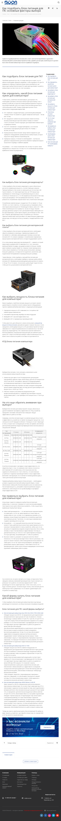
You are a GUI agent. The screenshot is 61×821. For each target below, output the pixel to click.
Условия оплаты (21, 775)
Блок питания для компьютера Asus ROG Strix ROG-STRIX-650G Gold (23, 613)
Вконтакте (41, 815)
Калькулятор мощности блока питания (36, 789)
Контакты (20, 782)
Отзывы (4, 777)
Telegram (53, 815)
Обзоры (34, 779)
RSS (57, 8)
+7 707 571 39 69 (14, 734)
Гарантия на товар (22, 779)
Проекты (19, 786)
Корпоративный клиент (7, 787)
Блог (3, 782)
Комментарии (8, 755)
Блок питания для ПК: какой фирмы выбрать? (53, 143)
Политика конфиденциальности (33, 810)
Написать (47, 727)
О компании (5, 775)
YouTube (57, 815)
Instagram (49, 815)
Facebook (45, 815)
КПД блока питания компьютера (51, 114)
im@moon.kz (27, 798)
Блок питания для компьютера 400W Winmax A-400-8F (19, 682)
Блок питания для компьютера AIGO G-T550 (16, 646)
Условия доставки (22, 777)
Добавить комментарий (30, 761)
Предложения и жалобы (36, 782)
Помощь (34, 777)
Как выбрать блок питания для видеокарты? (53, 92)
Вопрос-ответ (36, 775)
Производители (21, 784)
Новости (4, 779)
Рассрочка (34, 785)
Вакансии (5, 784)
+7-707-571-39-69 (10, 798)
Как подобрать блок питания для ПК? (53, 78)
